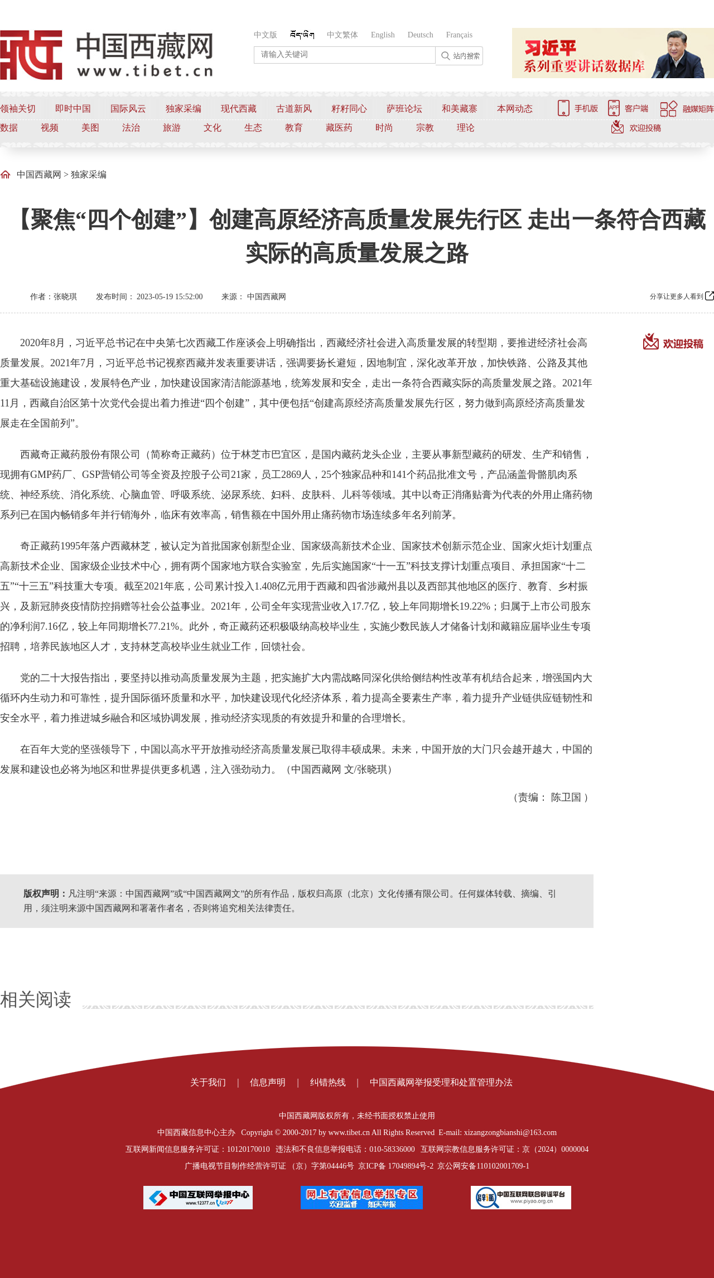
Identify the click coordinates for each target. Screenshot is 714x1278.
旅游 (172, 127)
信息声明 (268, 1082)
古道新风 (294, 108)
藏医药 (339, 127)
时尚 (384, 127)
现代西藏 (239, 108)
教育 (294, 127)
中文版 (265, 35)
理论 (466, 127)
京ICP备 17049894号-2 (395, 1166)
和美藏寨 (459, 108)
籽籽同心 (349, 108)
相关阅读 (35, 999)
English (383, 35)
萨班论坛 (404, 108)
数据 (9, 127)
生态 (253, 127)
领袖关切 (18, 108)
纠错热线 (328, 1082)
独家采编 (183, 108)
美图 (90, 127)
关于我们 (208, 1082)
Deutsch (420, 35)
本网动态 (515, 108)
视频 (50, 127)
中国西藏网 (39, 174)
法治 (131, 127)
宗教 (425, 127)
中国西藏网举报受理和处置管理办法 (441, 1082)
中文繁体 (342, 35)
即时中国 (73, 108)
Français (459, 35)
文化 (212, 127)
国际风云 (128, 108)
